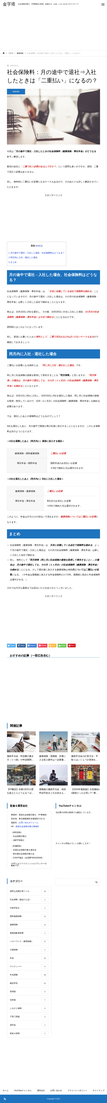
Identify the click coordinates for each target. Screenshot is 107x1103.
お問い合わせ (56, 1090)
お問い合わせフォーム (28, 822)
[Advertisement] (53, 29)
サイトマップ (98, 1090)
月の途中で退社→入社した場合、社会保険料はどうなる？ (36, 253)
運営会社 (41, 1090)
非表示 (39, 246)
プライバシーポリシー (77, 1090)
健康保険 (16, 92)
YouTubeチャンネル (22, 1090)
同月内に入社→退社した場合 (22, 257)
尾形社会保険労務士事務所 (27, 826)
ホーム (5, 1090)
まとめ (12, 262)
